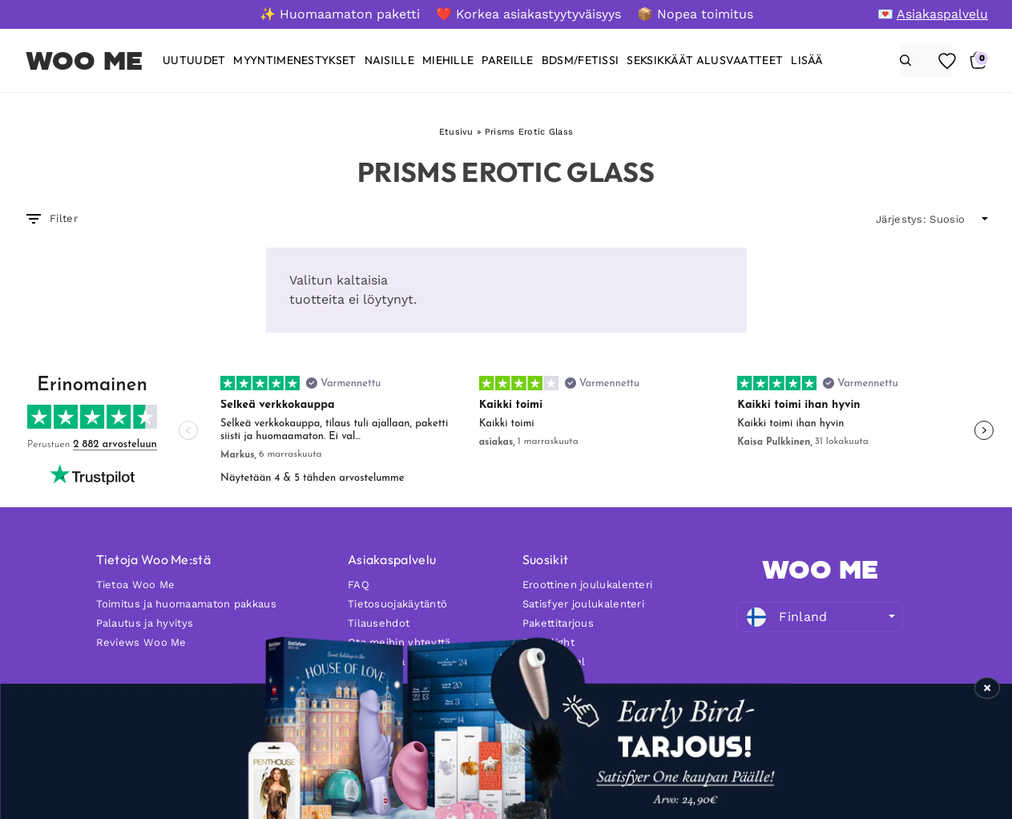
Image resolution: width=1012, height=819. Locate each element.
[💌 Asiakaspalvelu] (932, 14)
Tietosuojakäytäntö (397, 604)
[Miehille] (448, 60)
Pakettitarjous (558, 623)
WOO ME (84, 61)
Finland (787, 617)
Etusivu (456, 132)
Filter (51, 218)
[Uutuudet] (194, 60)
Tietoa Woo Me (135, 585)
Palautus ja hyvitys (145, 623)
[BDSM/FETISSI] (580, 60)
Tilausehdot (378, 623)
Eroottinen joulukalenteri (587, 585)
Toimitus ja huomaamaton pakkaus (186, 604)
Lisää (807, 60)
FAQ (358, 585)
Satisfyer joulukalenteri (583, 604)
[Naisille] (389, 60)
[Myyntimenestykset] (294, 60)
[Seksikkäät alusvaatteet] (705, 60)
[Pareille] (507, 60)
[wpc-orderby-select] (932, 220)
